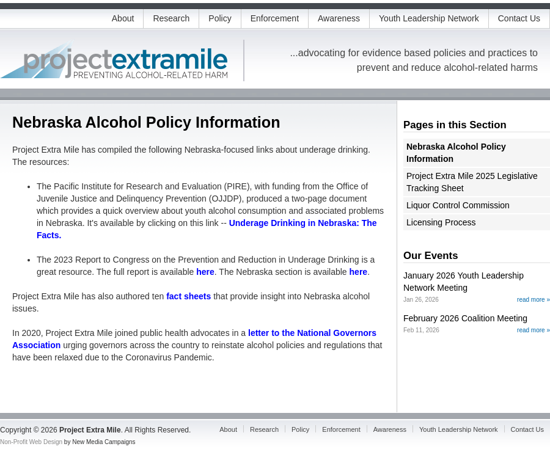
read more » (533, 299)
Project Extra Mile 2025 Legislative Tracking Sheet (472, 182)
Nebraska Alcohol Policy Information (456, 153)
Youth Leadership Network (429, 18)
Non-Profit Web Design (31, 442)
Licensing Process (441, 222)
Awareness (339, 18)
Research (171, 18)
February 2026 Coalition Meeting (465, 318)
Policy (219, 18)
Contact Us (519, 18)
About (123, 18)
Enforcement (275, 18)
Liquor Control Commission (458, 205)
